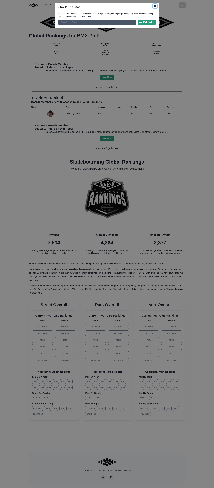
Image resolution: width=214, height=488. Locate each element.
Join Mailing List (146, 22)
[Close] (155, 6)
